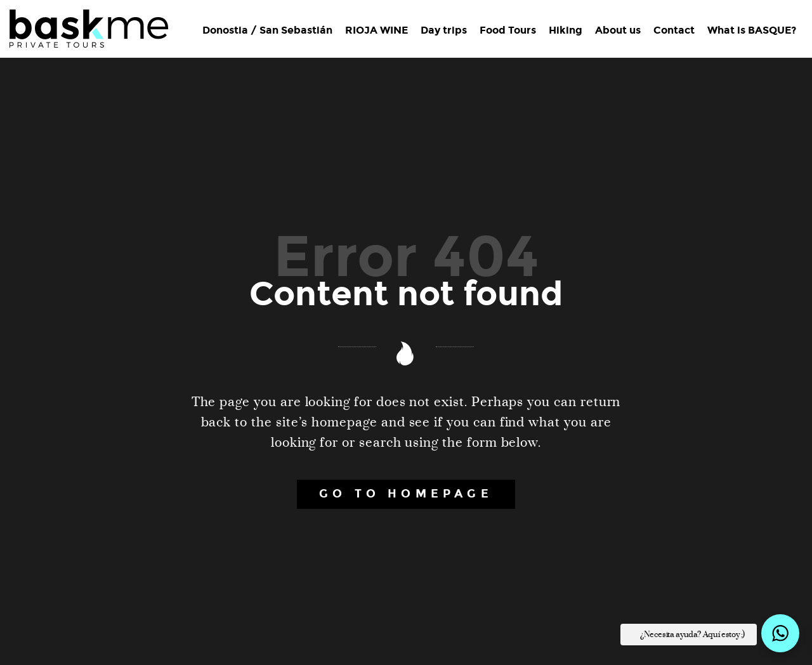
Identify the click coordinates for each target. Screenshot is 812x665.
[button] (780, 633)
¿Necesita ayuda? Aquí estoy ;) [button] (692, 634)
